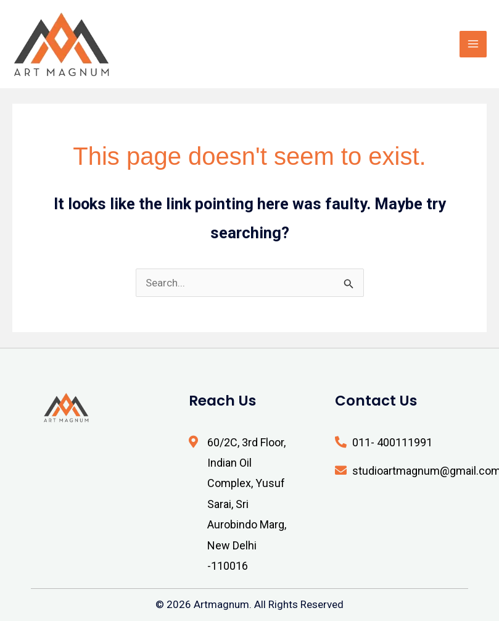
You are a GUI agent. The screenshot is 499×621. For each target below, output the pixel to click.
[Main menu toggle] (473, 44)
